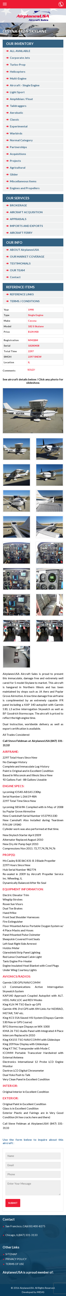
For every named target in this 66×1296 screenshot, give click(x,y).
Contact (15, 277)
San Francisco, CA (25, 1226)
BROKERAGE (18, 205)
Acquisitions (18, 153)
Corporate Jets (20, 57)
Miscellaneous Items (23, 181)
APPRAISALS (18, 219)
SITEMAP (11, 1254)
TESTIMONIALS (20, 263)
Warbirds (16, 133)
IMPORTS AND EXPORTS (26, 225)
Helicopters (17, 71)
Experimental (18, 126)
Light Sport (17, 92)
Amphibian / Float (21, 99)
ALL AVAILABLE (20, 50)
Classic (14, 119)
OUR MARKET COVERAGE (27, 256)
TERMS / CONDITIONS (25, 301)
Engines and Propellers (25, 188)
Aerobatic (16, 112)
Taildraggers (18, 105)
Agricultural (17, 167)
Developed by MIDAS (33, 1292)
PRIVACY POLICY (16, 1259)
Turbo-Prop (18, 64)
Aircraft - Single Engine (24, 85)
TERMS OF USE (14, 1263)
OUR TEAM (17, 270)
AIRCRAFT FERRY (21, 232)
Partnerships (18, 147)
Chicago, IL (21, 1235)
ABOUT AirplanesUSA (24, 249)
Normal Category (21, 140)
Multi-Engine (18, 78)
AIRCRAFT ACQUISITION (26, 212)
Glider (14, 174)
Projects (15, 160)
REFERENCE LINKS (22, 294)
